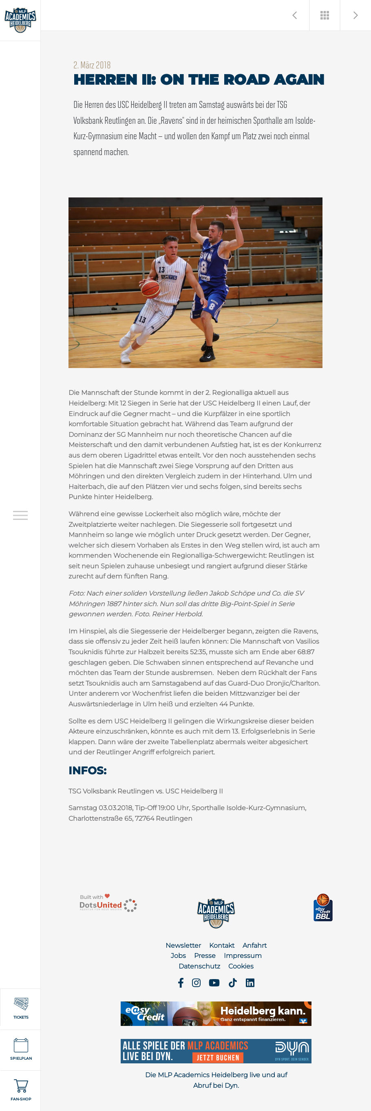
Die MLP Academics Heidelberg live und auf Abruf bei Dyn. (216, 1080)
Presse (205, 956)
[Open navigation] (20, 515)
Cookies (241, 966)
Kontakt (221, 945)
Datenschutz (199, 966)
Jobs (178, 956)
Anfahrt (255, 945)
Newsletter (183, 945)
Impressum (243, 956)
